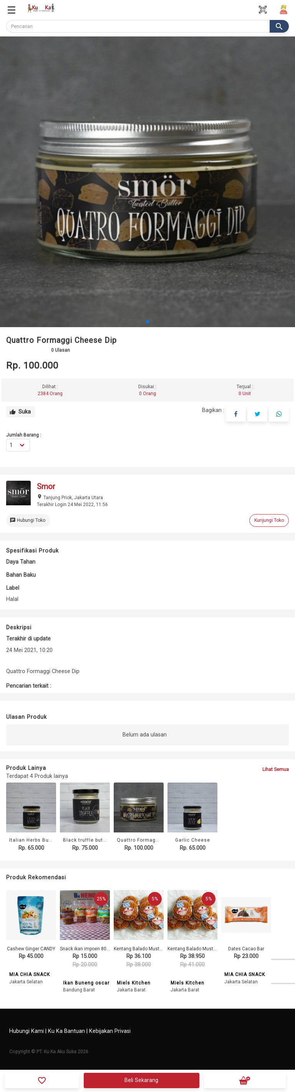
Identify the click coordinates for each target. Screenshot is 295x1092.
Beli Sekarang (141, 1080)
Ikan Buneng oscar (86, 983)
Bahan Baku (21, 575)
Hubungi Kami (26, 1031)
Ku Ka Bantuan (66, 1031)
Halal (12, 599)
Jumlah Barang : (23, 435)
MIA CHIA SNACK (29, 975)
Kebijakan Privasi (110, 1031)
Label (12, 588)
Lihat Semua (275, 769)
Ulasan (60, 350)
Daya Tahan (20, 562)
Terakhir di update (28, 638)
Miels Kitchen (134, 983)
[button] (147, 321)
